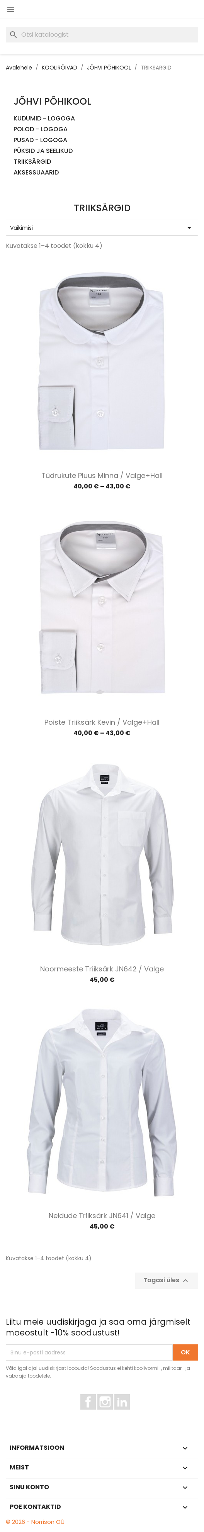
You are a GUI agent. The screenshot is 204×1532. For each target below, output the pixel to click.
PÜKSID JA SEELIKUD (43, 151)
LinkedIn (126, 1413)
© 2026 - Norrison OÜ (35, 1522)
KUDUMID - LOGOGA (44, 119)
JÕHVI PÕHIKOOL (52, 101)
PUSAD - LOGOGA (40, 140)
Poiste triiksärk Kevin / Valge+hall (102, 722)
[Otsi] (102, 34)
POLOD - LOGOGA (41, 129)
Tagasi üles (166, 1281)
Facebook (95, 1413)
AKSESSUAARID (36, 173)
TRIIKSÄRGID (32, 162)
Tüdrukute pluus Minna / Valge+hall (102, 475)
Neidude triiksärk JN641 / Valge (102, 1215)
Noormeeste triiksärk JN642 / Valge (102, 969)
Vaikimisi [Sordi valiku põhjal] (102, 227)
